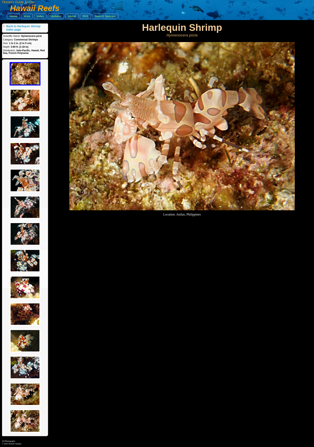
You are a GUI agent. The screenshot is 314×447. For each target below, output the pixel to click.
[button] (13, 16)
